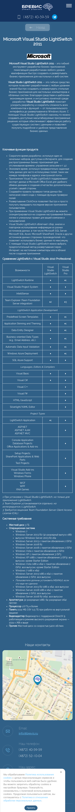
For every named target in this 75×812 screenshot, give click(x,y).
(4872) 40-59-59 (36, 17)
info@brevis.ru (28, 733)
